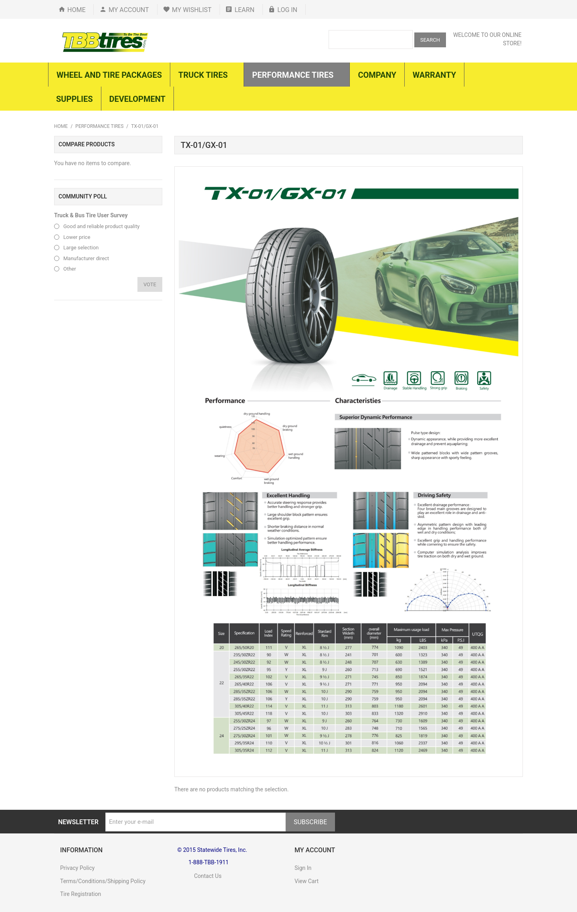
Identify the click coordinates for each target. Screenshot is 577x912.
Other (69, 269)
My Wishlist (192, 10)
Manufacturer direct (86, 258)
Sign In (303, 868)
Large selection (81, 248)
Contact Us (200, 876)
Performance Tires (99, 126)
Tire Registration (80, 894)
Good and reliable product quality (101, 226)
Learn (244, 10)
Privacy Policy (77, 868)
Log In (287, 10)
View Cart (307, 881)
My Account (129, 10)
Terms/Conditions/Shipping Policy (102, 881)
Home (76, 10)
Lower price (76, 237)
